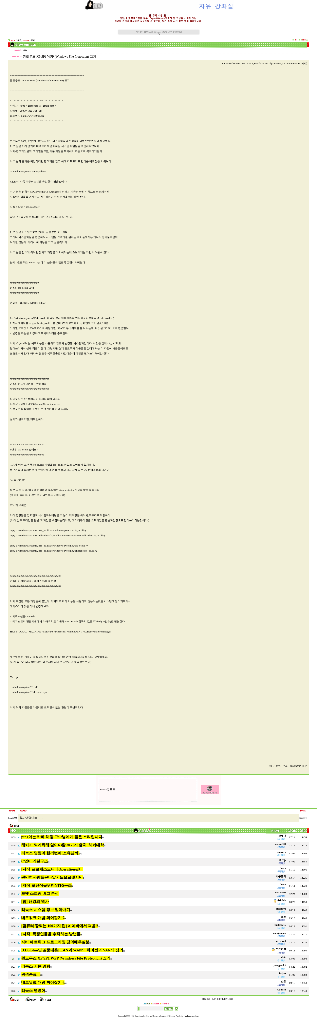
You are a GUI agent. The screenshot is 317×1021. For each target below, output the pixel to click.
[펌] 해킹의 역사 (35, 901)
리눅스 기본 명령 (35, 966)
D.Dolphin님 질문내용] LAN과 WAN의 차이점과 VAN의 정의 (72, 950)
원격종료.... (30, 974)
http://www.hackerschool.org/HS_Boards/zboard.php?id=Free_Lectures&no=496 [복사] (264, 63)
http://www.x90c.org (33, 115)
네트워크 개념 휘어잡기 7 (42, 918)
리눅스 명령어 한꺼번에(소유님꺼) (50, 853)
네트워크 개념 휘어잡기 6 (42, 982)
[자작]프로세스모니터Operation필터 (51, 869)
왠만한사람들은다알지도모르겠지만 (52, 877)
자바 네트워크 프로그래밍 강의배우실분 (55, 942)
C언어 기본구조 (34, 861)
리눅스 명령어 (33, 990)
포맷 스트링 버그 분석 (40, 893)
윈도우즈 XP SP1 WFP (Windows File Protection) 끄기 (65, 958)
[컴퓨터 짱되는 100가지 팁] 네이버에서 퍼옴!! (59, 926)
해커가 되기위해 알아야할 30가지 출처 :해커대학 (62, 845)
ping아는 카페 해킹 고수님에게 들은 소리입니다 (61, 837)
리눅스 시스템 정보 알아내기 (45, 910)
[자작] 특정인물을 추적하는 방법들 (50, 934)
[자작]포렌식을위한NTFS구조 (46, 885)
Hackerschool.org (160, 1016)
